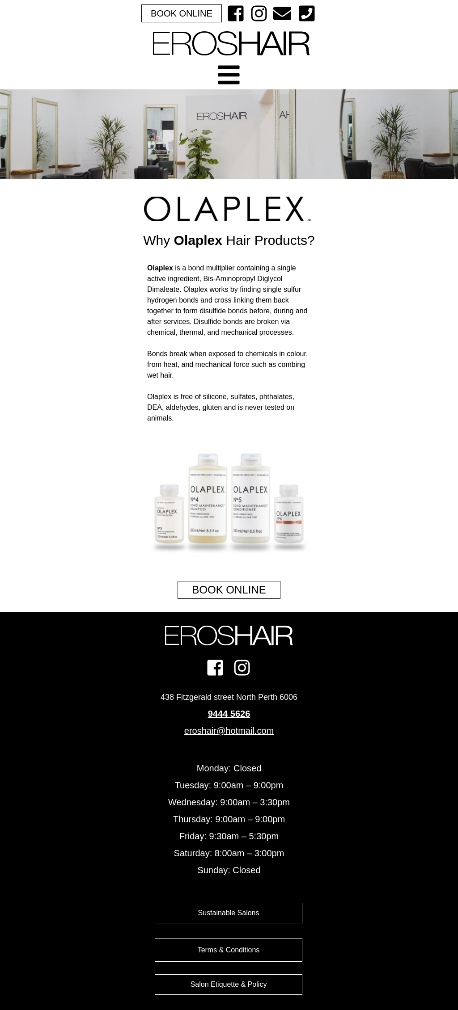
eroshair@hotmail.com (229, 731)
